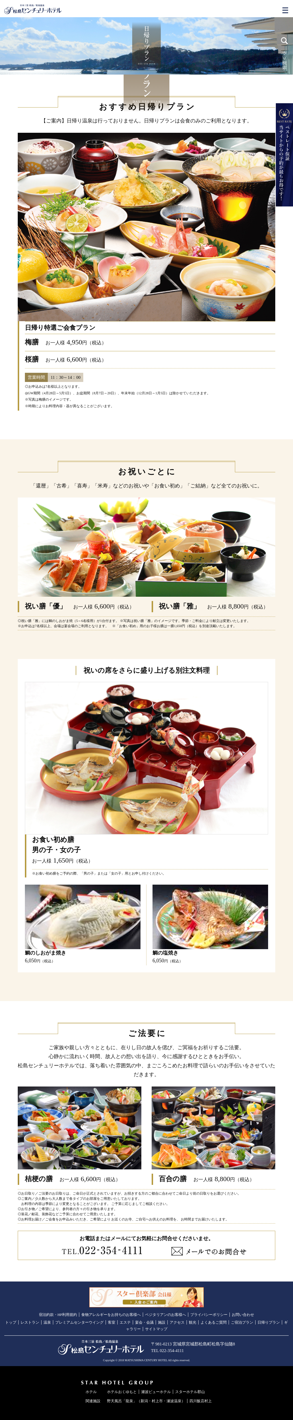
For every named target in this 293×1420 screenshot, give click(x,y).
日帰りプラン (269, 1322)
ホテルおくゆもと (122, 1392)
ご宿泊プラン (242, 1322)
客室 (111, 1322)
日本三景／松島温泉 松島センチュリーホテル (33, 9)
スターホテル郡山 (190, 1392)
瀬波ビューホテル (156, 1392)
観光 (192, 1322)
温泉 (47, 1322)
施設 (161, 1322)
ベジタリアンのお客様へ (165, 1314)
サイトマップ (156, 1329)
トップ (10, 1322)
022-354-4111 (172, 1350)
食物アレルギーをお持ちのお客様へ (111, 1314)
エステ (125, 1322)
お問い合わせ (243, 1314)
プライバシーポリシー (208, 1314)
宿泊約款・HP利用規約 (58, 1314)
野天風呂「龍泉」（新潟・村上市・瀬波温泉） (146, 1401)
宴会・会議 (144, 1322)
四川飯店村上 (200, 1401)
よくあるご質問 (214, 1322)
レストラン (30, 1322)
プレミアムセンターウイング (79, 1322)
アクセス (177, 1322)
